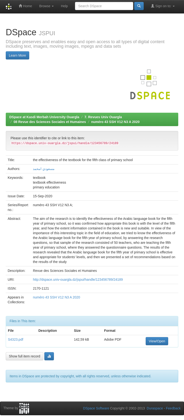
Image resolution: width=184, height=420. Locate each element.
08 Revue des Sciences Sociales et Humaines (50, 122)
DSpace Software (96, 408)
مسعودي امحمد (44, 169)
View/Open (157, 341)
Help (64, 6)
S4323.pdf (15, 339)
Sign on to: (163, 6)
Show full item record (24, 356)
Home (25, 6)
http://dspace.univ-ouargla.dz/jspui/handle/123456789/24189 (78, 279)
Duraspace (155, 408)
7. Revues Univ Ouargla (103, 117)
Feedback (173, 408)
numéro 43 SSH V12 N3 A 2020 (115, 122)
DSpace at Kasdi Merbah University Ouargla (44, 117)
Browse (46, 6)
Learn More (17, 55)
